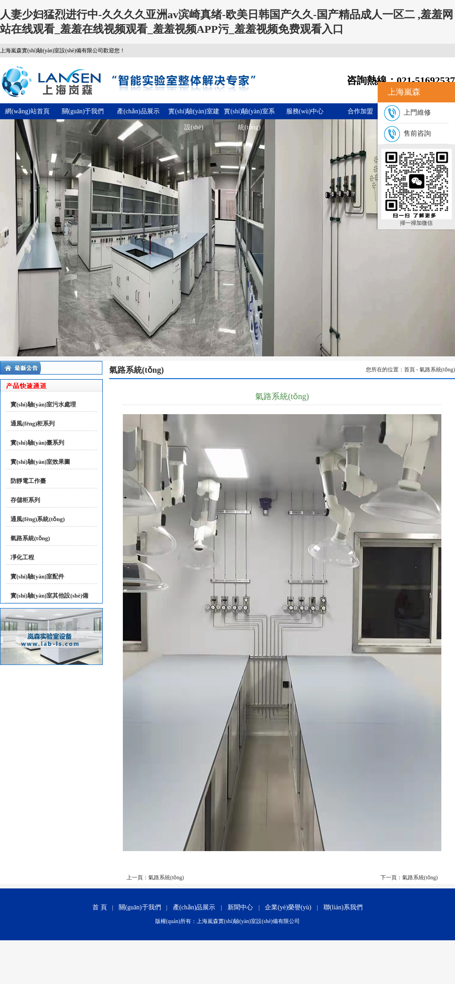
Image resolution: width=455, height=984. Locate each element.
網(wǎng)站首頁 (27, 111)
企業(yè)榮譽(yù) (288, 907)
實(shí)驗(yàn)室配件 (37, 576)
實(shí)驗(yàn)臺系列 (37, 442)
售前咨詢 (407, 133)
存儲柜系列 (25, 500)
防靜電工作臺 (28, 480)
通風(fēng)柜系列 (32, 423)
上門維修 (407, 112)
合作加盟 (360, 111)
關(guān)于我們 (83, 111)
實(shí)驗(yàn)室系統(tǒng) (249, 113)
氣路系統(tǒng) (30, 538)
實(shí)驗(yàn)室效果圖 (40, 461)
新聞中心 (240, 907)
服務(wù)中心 (305, 111)
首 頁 (99, 907)
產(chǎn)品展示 (138, 111)
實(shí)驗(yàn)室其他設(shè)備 (49, 595)
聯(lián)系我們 (343, 907)
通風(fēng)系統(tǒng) (37, 519)
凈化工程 (22, 557)
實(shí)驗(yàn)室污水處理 (43, 404)
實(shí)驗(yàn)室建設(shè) (193, 113)
